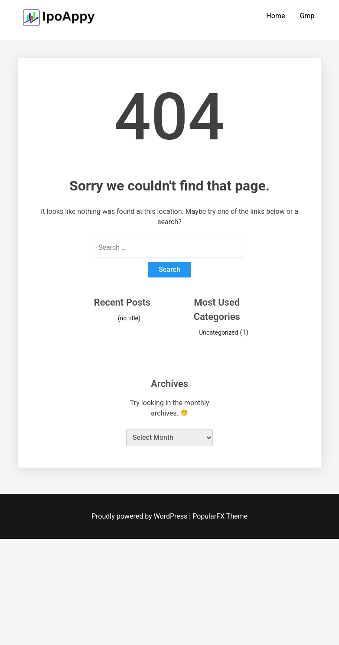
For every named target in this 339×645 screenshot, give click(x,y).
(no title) (129, 318)
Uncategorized (218, 332)
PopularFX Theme (220, 516)
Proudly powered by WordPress (140, 516)
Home (275, 16)
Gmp (307, 16)
